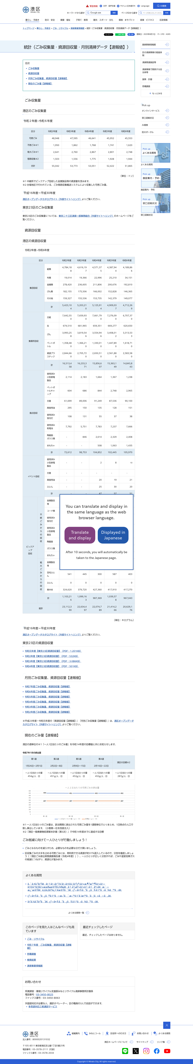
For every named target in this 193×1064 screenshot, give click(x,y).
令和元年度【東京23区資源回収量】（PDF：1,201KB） (53, 651)
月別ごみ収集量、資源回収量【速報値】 (48, 78)
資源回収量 (33, 73)
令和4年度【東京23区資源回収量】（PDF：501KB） (52, 666)
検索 (166, 13)
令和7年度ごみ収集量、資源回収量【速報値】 (48, 686)
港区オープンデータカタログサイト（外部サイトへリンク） (52, 199)
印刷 (132, 34)
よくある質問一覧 (76, 913)
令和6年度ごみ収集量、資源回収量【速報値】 (48, 691)
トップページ (28, 28)
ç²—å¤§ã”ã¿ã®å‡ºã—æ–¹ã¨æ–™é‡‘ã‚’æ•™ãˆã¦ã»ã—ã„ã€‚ (69, 896)
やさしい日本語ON (127, 6)
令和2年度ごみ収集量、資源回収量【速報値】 (48, 712)
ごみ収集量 (33, 68)
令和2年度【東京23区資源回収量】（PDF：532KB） (52, 656)
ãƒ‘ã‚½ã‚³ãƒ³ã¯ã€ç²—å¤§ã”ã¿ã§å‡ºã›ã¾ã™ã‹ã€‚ (63, 901)
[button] (92, 6)
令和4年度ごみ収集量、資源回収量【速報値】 (48, 702)
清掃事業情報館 (77, 28)
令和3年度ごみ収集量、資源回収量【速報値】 (48, 707)
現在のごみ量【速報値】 (40, 83)
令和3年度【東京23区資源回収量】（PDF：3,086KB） (53, 661)
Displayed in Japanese (113, 535)
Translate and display (80, 535)
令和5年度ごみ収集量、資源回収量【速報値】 (48, 697)
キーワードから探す (88, 13)
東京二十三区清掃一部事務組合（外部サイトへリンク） (86, 216)
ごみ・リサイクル (60, 28)
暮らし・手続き (43, 28)
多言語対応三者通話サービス (42, 1006)
